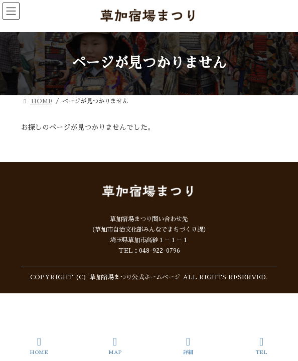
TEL (261, 345)
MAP (115, 345)
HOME (39, 345)
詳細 (188, 345)
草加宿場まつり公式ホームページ (135, 277)
